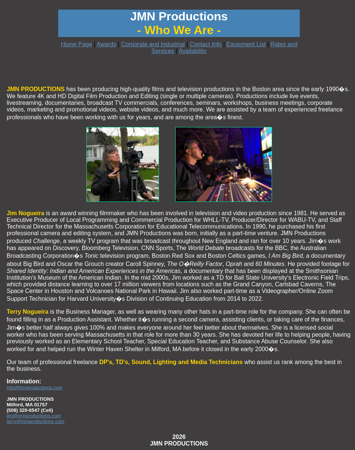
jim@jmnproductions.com (34, 416)
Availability (192, 51)
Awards (106, 44)
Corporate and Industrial (153, 44)
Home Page (76, 44)
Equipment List (246, 44)
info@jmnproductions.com (34, 387)
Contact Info (206, 44)
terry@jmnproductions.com (35, 421)
